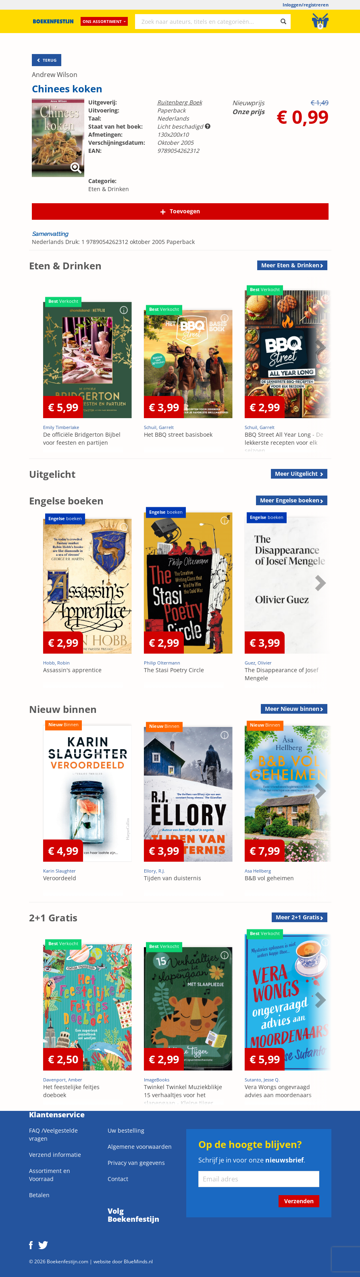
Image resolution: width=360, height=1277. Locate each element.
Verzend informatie (55, 1154)
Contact (118, 1179)
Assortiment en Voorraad (49, 1175)
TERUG (46, 60)
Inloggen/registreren (306, 5)
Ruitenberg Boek (179, 102)
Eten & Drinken (108, 189)
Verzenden (299, 1201)
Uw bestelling (126, 1130)
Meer (290, 265)
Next (319, 347)
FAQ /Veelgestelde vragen (53, 1134)
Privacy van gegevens (136, 1163)
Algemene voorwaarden (140, 1146)
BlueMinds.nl (138, 1261)
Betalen (39, 1195)
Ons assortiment (104, 22)
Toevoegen (185, 211)
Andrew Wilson (54, 74)
